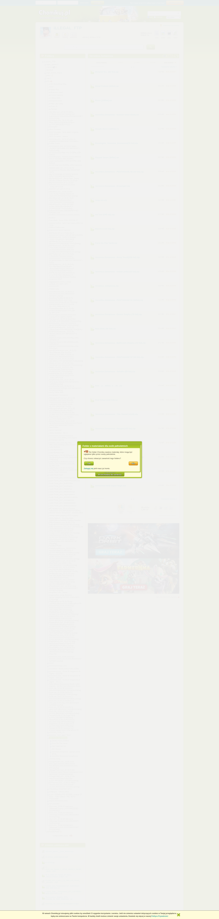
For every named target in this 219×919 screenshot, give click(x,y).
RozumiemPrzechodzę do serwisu (110, 473)
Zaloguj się (88, 468)
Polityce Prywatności (159, 916)
